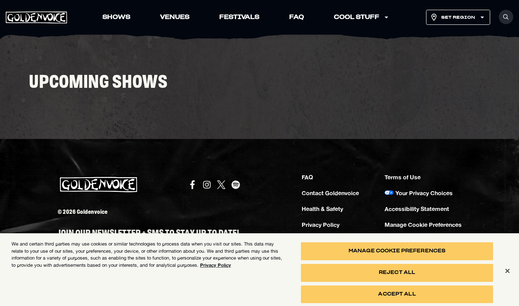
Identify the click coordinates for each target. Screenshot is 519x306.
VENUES (174, 17)
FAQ (296, 17)
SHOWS (116, 17)
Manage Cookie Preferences (423, 224)
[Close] (507, 274)
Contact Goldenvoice (330, 192)
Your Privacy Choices (424, 192)
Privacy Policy (321, 224)
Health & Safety (322, 208)
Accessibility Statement (417, 208)
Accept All (397, 296)
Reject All (397, 275)
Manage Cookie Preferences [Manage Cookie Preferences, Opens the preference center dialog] (397, 254)
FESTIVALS (239, 17)
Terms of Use (403, 177)
